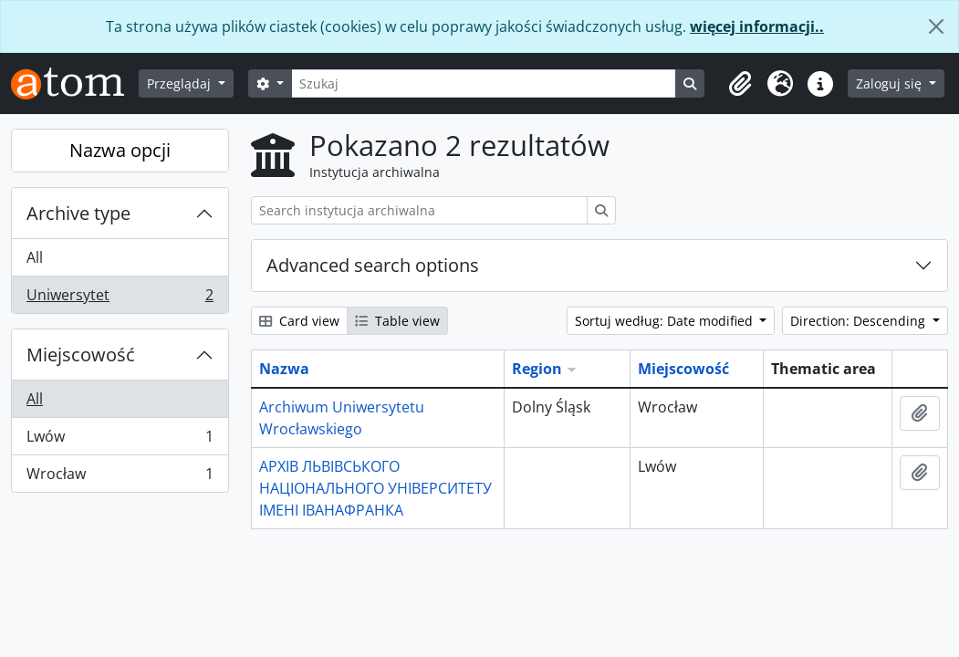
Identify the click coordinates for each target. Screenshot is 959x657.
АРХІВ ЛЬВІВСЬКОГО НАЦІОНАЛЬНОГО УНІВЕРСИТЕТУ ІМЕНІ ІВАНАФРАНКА (375, 488)
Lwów (120, 440)
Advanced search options (372, 265)
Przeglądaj (180, 83)
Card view (299, 320)
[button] (740, 84)
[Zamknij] (936, 26)
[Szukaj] (483, 83)
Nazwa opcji (120, 150)
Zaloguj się (890, 83)
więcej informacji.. (757, 26)
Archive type (78, 213)
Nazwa (284, 369)
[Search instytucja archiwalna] (419, 210)
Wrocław (120, 477)
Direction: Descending (859, 320)
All (34, 257)
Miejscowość (80, 354)
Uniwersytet (120, 298)
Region (537, 369)
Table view (397, 320)
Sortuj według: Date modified (665, 320)
